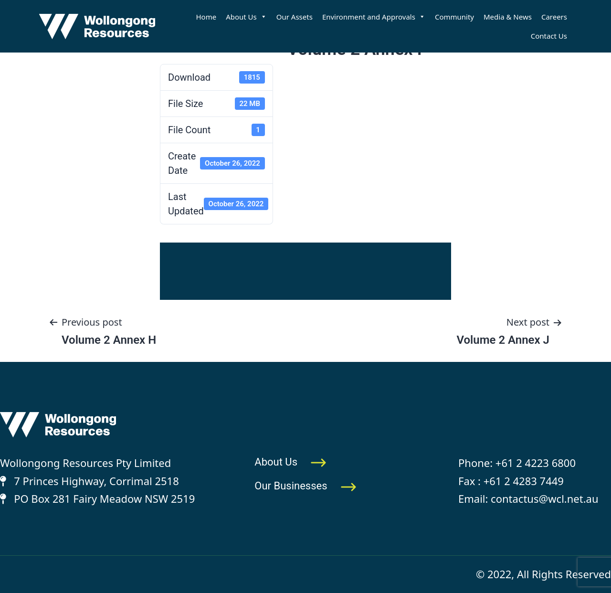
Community (454, 16)
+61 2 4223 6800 (535, 462)
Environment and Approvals (373, 16)
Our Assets (294, 16)
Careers (554, 16)
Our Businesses (305, 486)
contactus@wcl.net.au (544, 498)
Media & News (508, 16)
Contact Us (549, 36)
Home (206, 16)
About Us (246, 16)
